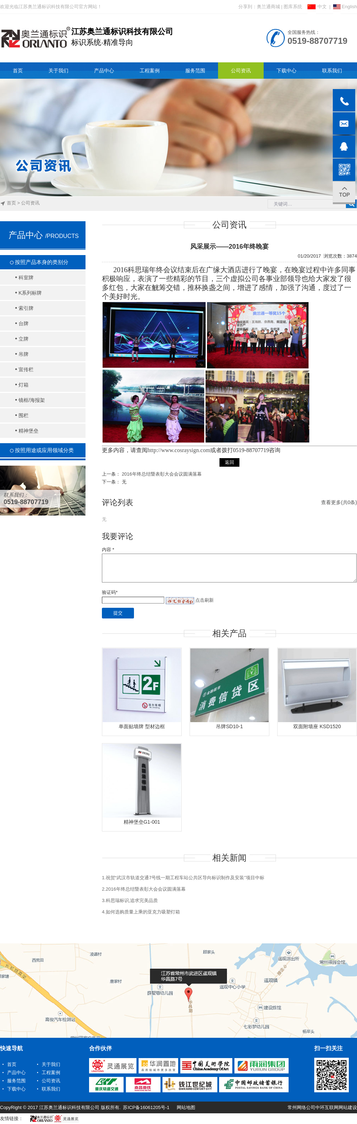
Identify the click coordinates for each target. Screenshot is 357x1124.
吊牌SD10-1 (229, 726)
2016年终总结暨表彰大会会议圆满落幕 (162, 474)
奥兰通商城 (268, 6)
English (345, 6)
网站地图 (186, 1107)
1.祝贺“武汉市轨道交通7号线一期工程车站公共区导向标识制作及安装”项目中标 (183, 877)
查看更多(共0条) (339, 502)
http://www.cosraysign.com (179, 450)
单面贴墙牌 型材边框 (142, 726)
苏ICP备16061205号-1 (146, 1107)
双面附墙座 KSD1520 (317, 726)
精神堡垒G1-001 (142, 822)
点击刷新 (204, 600)
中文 (317, 6)
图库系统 (293, 6)
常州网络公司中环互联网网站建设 (322, 1107)
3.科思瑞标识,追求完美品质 (130, 900)
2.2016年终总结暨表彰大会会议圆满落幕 (144, 889)
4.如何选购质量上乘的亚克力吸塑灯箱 (141, 912)
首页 (11, 203)
